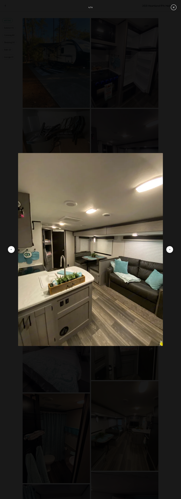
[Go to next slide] (169, 249)
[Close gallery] (173, 7)
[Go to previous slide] (11, 249)
